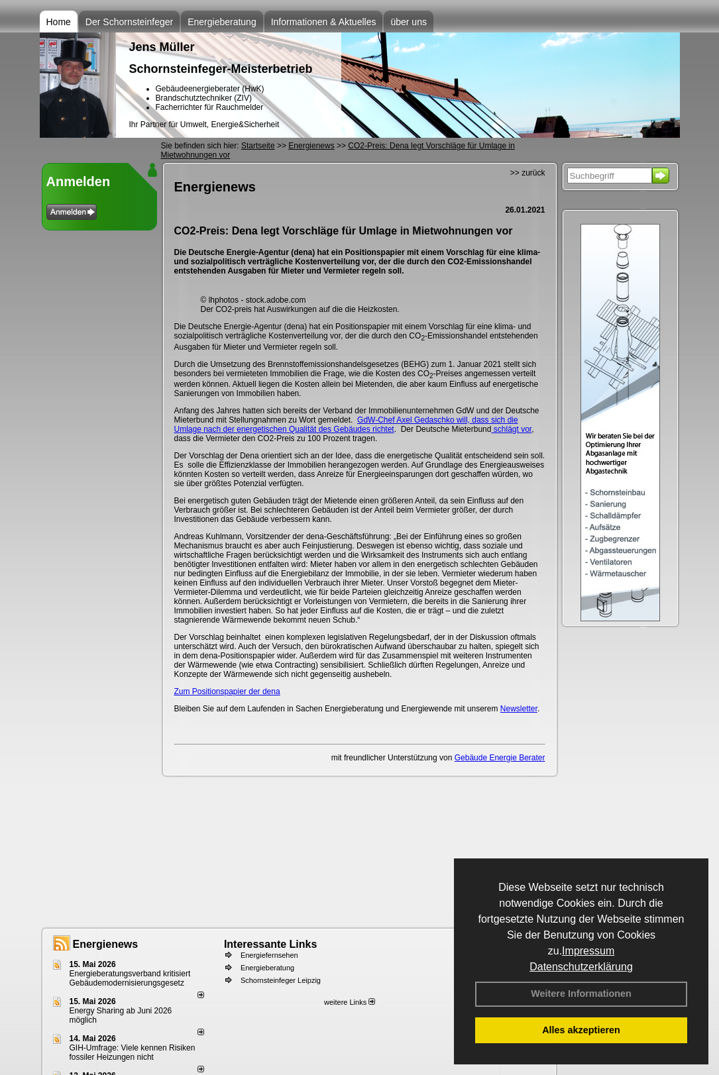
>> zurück (527, 173)
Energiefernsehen (269, 955)
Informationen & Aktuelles (323, 22)
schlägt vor (511, 429)
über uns (408, 22)
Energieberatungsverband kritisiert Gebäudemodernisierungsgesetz (130, 978)
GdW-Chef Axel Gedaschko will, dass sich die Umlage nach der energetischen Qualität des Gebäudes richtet (346, 424)
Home (58, 22)
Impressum (588, 950)
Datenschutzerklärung (581, 966)
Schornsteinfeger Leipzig (281, 980)
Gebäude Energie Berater (500, 757)
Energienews (105, 944)
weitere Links (349, 1002)
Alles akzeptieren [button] (581, 1030)
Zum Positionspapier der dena (227, 691)
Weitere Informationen (581, 993)
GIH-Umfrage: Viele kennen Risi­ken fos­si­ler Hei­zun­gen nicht (132, 1052)
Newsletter (518, 708)
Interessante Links (270, 944)
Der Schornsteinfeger (129, 22)
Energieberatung (222, 22)
